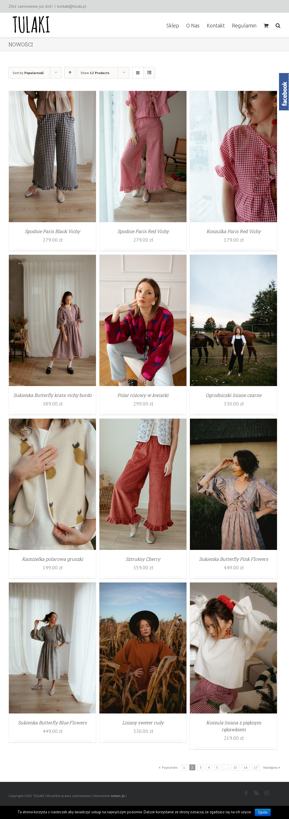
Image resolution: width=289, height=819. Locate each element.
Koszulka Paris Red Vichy (233, 231)
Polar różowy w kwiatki (142, 395)
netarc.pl (118, 796)
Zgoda (263, 812)
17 (256, 767)
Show (95, 73)
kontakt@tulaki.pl (71, 6)
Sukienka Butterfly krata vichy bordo (52, 395)
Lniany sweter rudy (143, 722)
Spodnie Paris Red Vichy (143, 231)
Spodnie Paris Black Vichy (52, 231)
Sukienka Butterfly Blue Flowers (52, 722)
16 (246, 767)
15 (235, 767)
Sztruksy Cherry (143, 559)
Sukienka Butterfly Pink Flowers (233, 559)
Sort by (28, 73)
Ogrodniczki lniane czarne (233, 395)
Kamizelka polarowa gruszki (52, 559)
